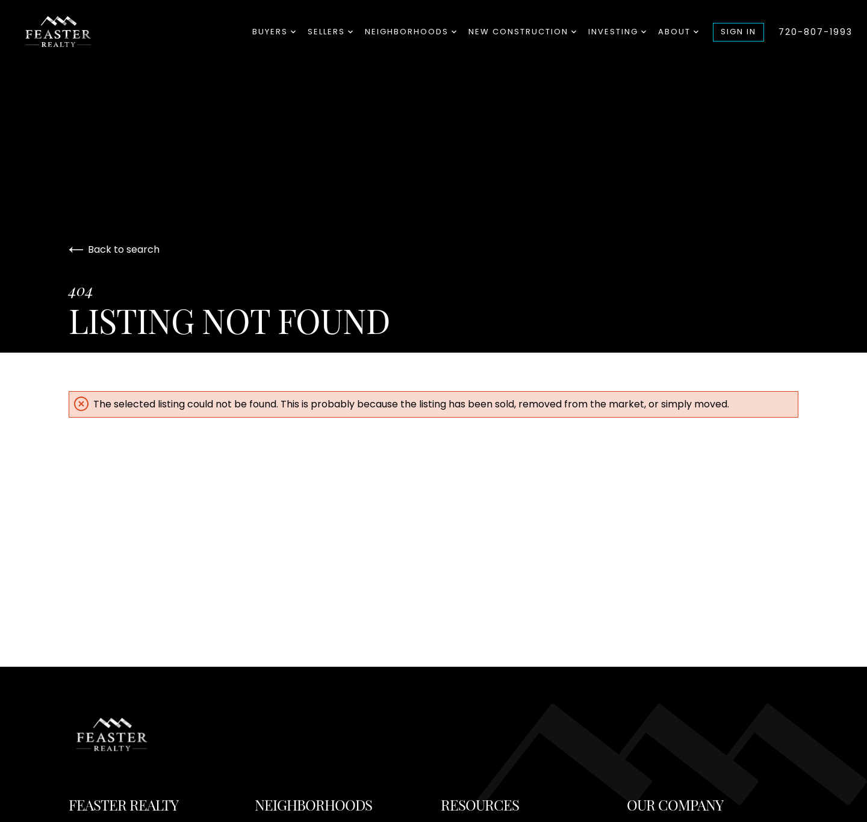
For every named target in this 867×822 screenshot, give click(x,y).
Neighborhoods (410, 31)
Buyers (274, 31)
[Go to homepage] (76, 32)
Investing (617, 31)
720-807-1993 (815, 31)
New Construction (522, 31)
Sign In (738, 31)
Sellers (330, 31)
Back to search (114, 249)
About (678, 31)
